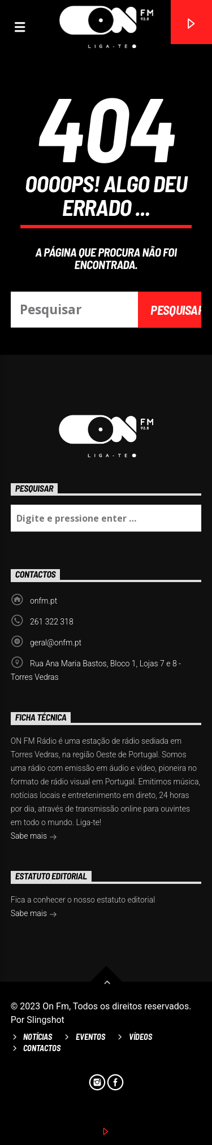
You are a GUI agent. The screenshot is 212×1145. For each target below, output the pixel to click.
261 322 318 (51, 621)
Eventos (90, 1037)
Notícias (37, 1037)
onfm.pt (43, 600)
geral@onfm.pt (55, 642)
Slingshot (45, 1019)
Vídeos (140, 1037)
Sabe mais (34, 837)
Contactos (41, 1048)
